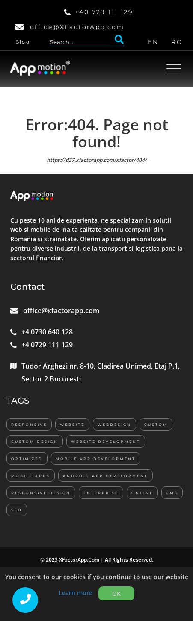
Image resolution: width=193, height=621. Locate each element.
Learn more (75, 593)
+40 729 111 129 (104, 12)
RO (177, 42)
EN (153, 42)
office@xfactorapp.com (61, 310)
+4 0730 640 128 (47, 332)
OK (116, 593)
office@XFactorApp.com (77, 27)
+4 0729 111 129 (47, 344)
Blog (23, 42)
